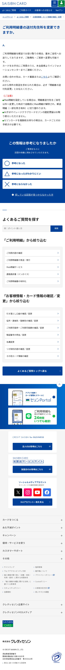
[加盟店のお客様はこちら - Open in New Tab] (32, 465)
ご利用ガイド (25, 10)
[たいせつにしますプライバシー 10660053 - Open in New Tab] (56, 663)
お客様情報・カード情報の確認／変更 (47, 17)
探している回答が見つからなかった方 (34, 195)
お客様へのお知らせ (43, 10)
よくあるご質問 (9, 10)
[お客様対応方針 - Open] (48, 588)
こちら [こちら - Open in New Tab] (44, 77)
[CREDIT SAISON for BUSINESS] (32, 442)
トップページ (8, 17)
